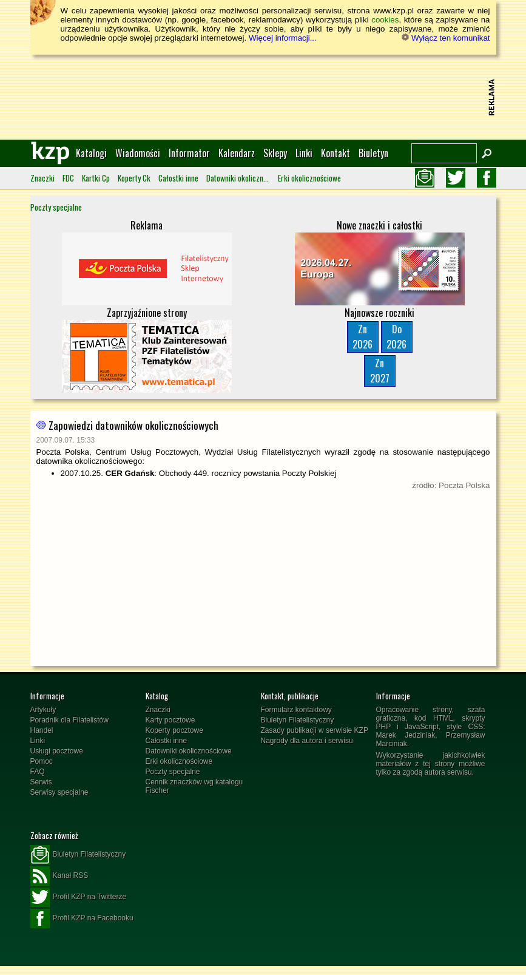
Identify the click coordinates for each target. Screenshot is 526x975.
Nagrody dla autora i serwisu (307, 740)
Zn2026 (362, 337)
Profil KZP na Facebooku (81, 918)
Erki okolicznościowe (309, 178)
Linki (303, 153)
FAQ (37, 771)
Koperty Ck (134, 178)
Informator (189, 153)
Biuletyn (373, 153)
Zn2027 (379, 371)
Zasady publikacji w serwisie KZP (314, 730)
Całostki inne (178, 178)
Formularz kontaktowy (296, 709)
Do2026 (396, 337)
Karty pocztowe (170, 720)
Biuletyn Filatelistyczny (297, 720)
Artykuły (43, 709)
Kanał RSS (59, 876)
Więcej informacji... (283, 37)
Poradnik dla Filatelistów (69, 720)
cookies (385, 19)
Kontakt (335, 153)
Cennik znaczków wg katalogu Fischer (194, 786)
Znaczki (42, 178)
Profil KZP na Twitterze (78, 897)
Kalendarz (236, 153)
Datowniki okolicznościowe (238, 178)
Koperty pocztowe (174, 730)
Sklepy (275, 153)
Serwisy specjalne (59, 792)
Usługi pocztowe (56, 751)
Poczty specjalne (56, 207)
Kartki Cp (96, 178)
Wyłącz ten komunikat (446, 37)
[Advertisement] (263, 97)
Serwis (41, 782)
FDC (68, 178)
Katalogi (91, 153)
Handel (41, 730)
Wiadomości (137, 153)
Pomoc (41, 761)
